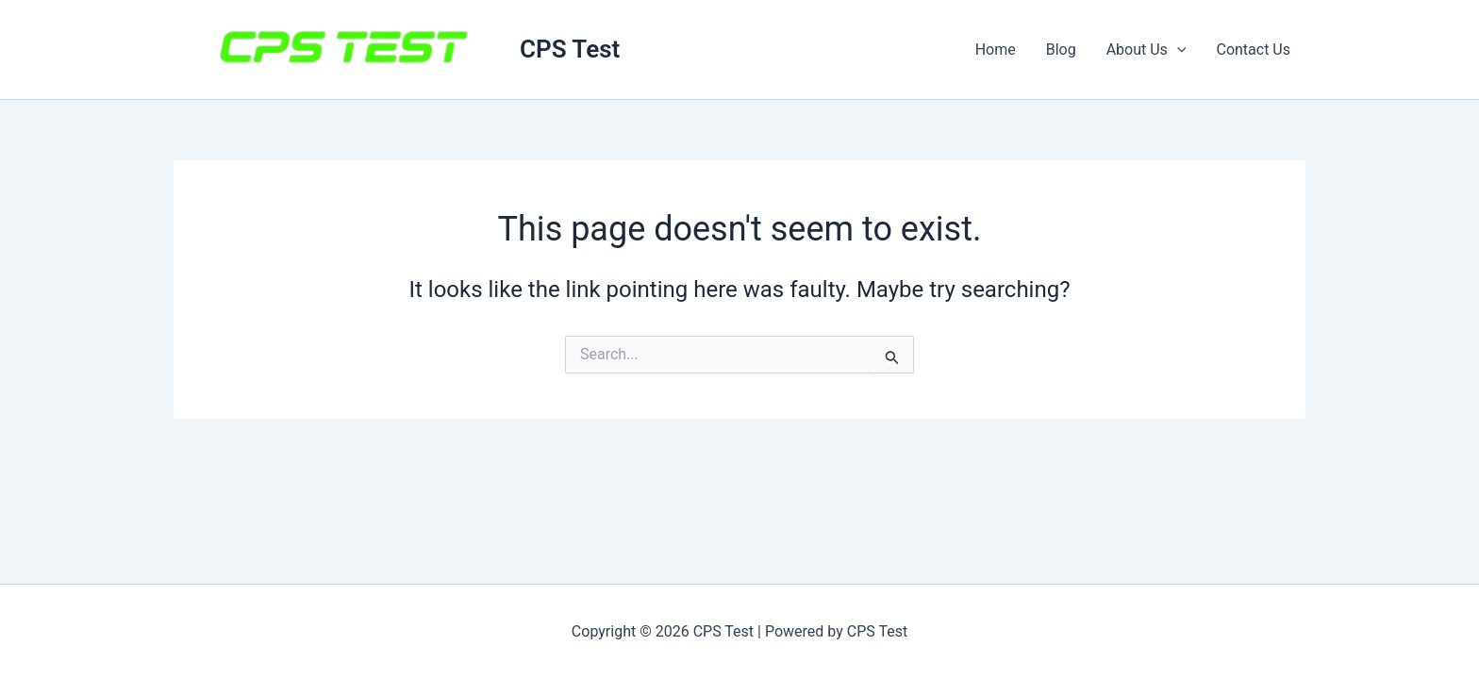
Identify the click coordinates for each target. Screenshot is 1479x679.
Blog (1061, 49)
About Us (1146, 50)
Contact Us (1253, 49)
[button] (1177, 50)
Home (995, 49)
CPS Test (570, 49)
